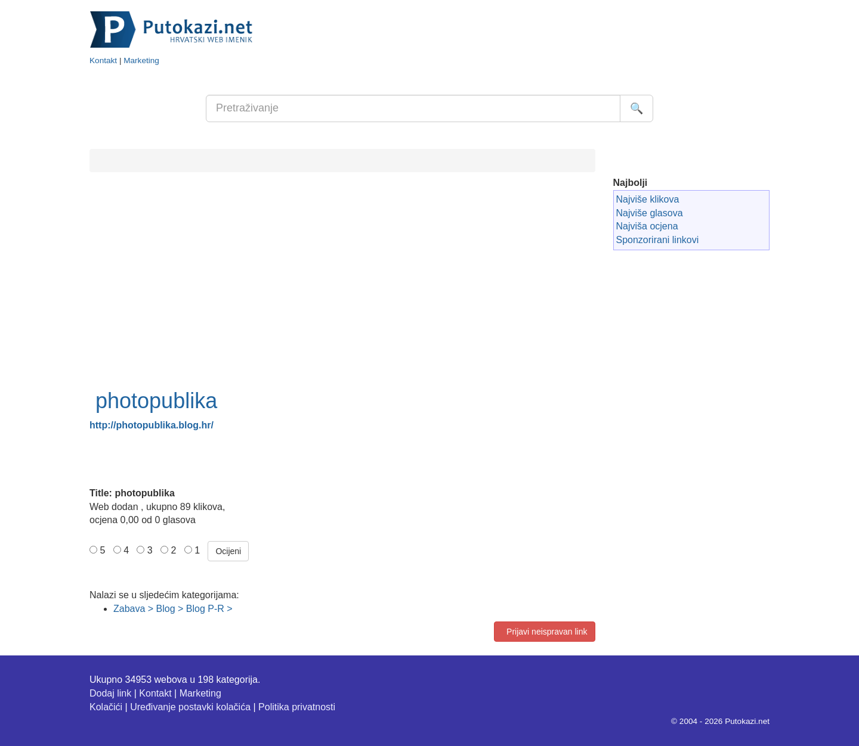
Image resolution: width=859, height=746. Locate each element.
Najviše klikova (647, 199)
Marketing (141, 60)
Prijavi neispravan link (544, 631)
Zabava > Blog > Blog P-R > (173, 609)
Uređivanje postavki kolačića (190, 707)
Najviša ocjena (647, 226)
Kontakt (103, 60)
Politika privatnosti (296, 707)
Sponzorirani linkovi (657, 240)
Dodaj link (110, 693)
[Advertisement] (342, 293)
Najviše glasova (649, 213)
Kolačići (105, 707)
